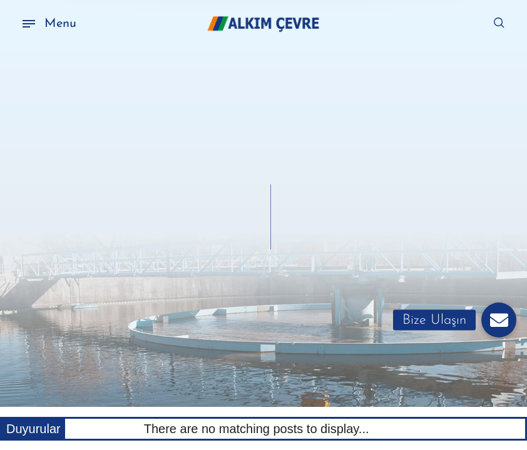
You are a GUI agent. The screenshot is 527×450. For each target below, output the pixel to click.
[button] (498, 320)
